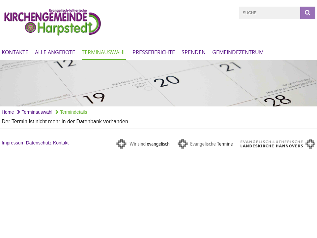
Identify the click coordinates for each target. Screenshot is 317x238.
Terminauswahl (104, 52)
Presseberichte (153, 52)
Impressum (13, 142)
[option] (158, 83)
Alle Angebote (55, 52)
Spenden (194, 52)
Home (8, 112)
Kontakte (15, 52)
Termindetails (71, 112)
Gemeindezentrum (238, 52)
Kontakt (61, 142)
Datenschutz (39, 142)
